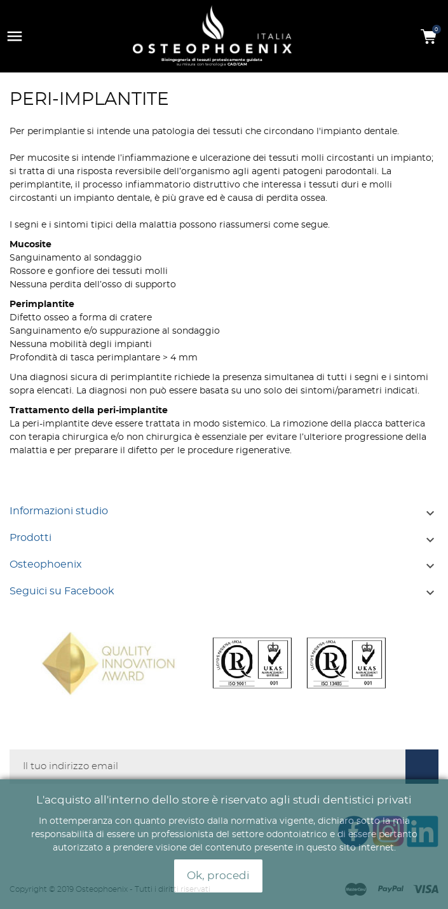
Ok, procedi (218, 876)
